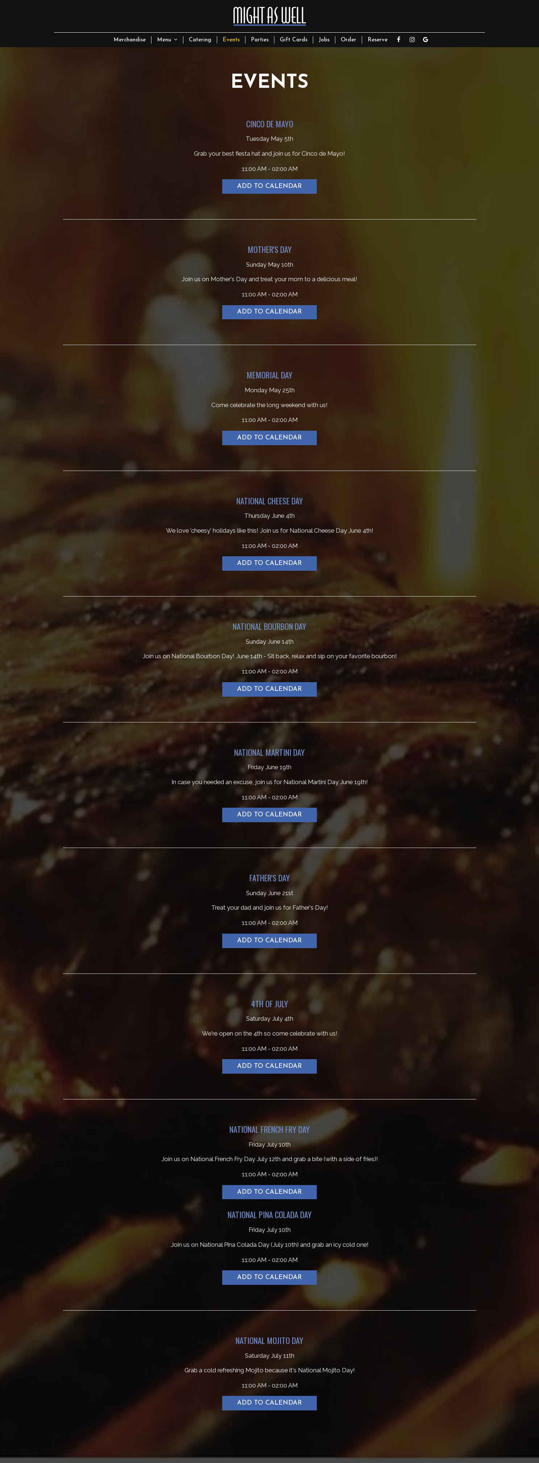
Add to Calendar (269, 186)
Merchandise (129, 40)
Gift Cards (293, 40)
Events (231, 40)
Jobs (324, 40)
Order (348, 40)
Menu (167, 40)
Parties (260, 40)
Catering (200, 40)
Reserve (377, 40)
